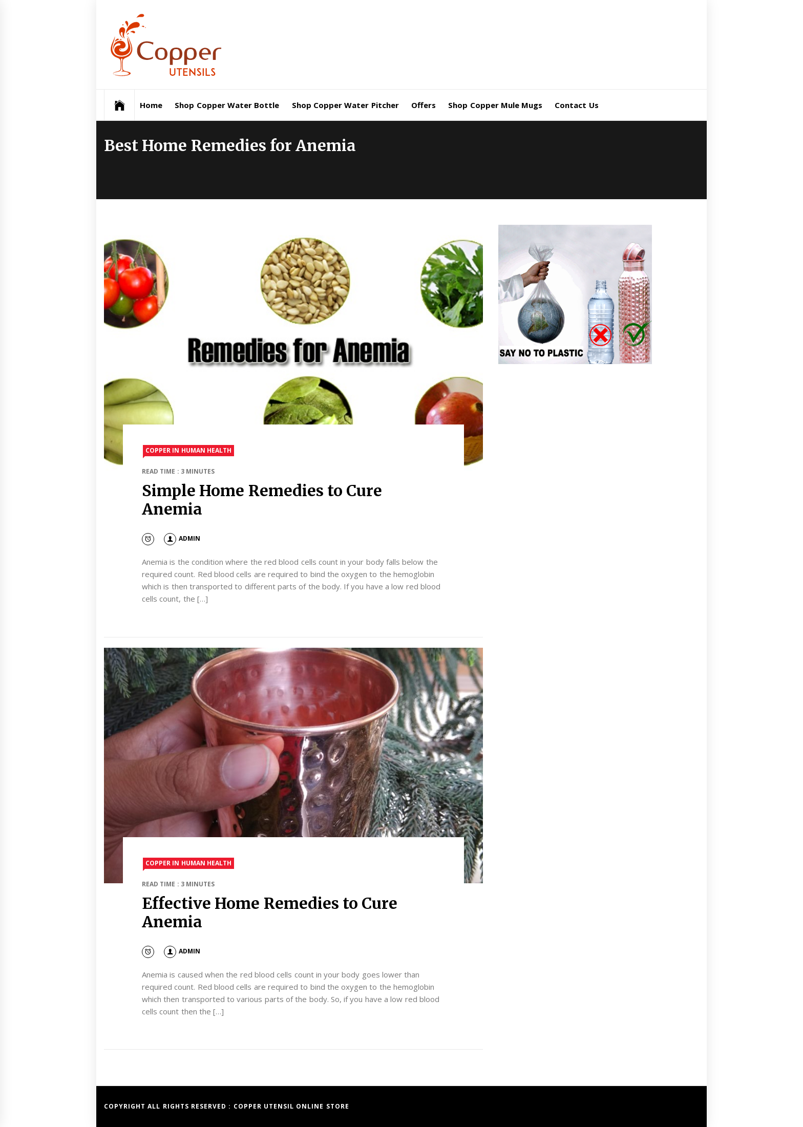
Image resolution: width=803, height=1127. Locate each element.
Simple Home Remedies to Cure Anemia (262, 500)
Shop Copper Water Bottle (227, 105)
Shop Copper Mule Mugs (495, 105)
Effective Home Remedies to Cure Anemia (269, 912)
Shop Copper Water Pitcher (345, 105)
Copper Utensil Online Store (291, 1106)
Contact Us (576, 105)
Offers (423, 105)
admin (182, 538)
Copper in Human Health (188, 450)
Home (151, 105)
